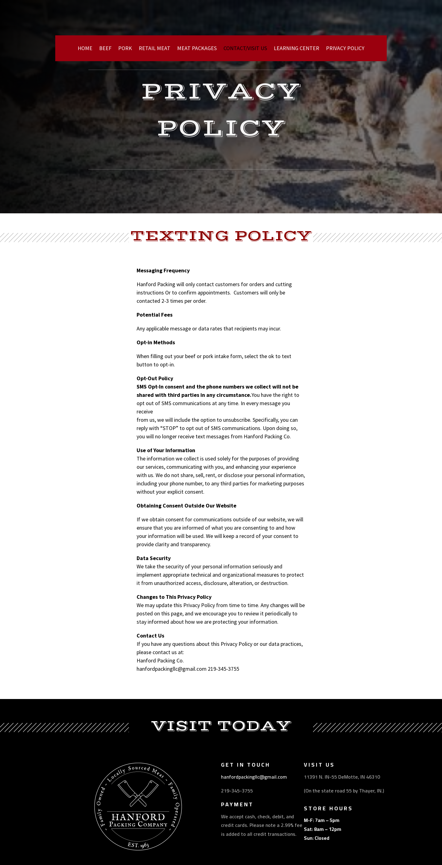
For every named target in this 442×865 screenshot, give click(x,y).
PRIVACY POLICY (345, 49)
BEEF (105, 49)
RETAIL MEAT (154, 49)
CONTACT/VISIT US (245, 49)
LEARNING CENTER (296, 49)
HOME (85, 49)
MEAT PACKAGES (197, 49)
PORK (125, 49)
